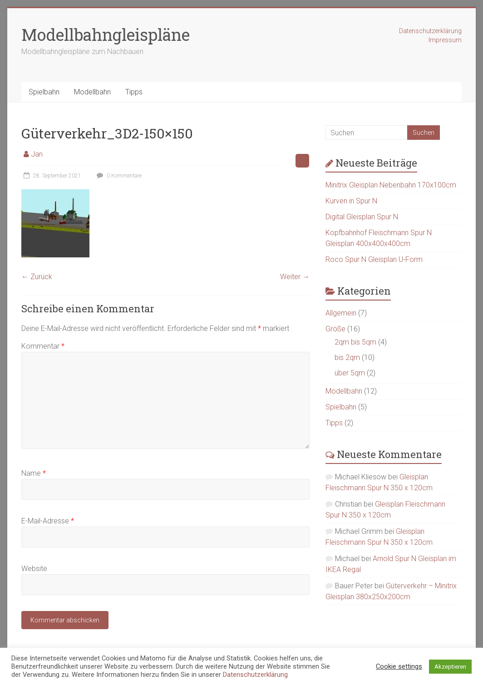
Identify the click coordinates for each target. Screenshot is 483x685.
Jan (37, 154)
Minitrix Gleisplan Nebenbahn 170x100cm (390, 185)
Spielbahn (44, 92)
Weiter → (295, 276)
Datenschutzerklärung (430, 30)
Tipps (134, 92)
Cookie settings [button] (399, 666)
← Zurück (36, 276)
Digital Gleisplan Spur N (361, 216)
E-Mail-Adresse (47, 521)
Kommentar (42, 346)
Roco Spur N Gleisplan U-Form (374, 259)
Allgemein (340, 313)
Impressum (445, 40)
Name (33, 473)
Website (34, 568)
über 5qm (350, 373)
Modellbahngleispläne (105, 34)
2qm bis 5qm (355, 342)
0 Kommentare (118, 175)
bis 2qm (347, 357)
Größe (335, 329)
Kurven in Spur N (351, 201)
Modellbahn (92, 92)
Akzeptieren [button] (450, 666)
